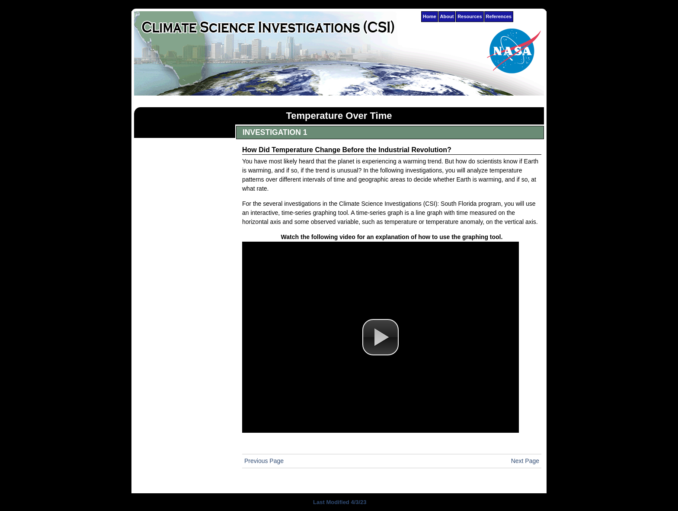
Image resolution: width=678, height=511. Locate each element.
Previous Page (264, 460)
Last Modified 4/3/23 (338, 502)
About (447, 16)
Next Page (525, 460)
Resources (469, 16)
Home (429, 16)
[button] (380, 337)
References (499, 16)
